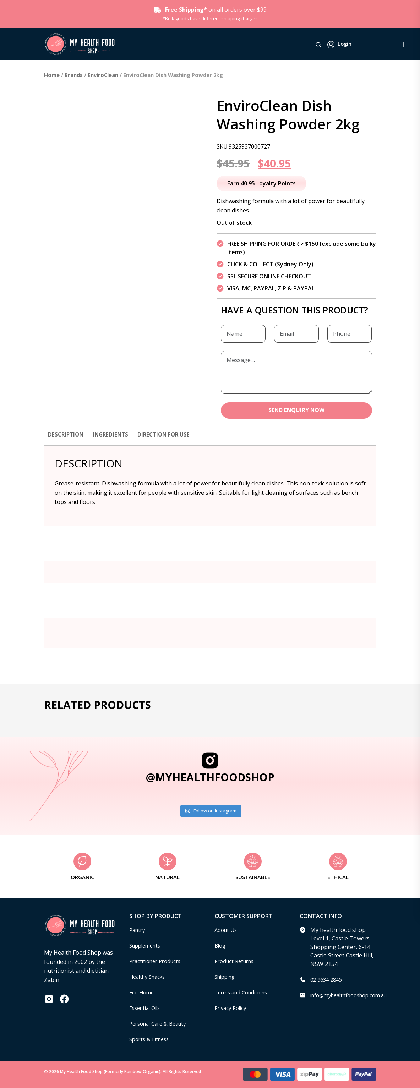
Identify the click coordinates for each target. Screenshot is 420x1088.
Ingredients (113, 435)
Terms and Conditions (243, 993)
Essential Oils (146, 1008)
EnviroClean (103, 74)
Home (52, 74)
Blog (220, 946)
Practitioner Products (157, 961)
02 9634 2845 (327, 980)
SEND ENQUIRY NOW (296, 411)
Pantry (138, 930)
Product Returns (236, 961)
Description (67, 435)
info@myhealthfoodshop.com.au (353, 995)
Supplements (146, 946)
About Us (226, 930)
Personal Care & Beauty (160, 1024)
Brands (74, 74)
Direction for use (168, 435)
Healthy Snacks (149, 977)
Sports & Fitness (151, 1039)
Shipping (226, 977)
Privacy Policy (232, 1008)
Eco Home (142, 993)
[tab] (66, 438)
